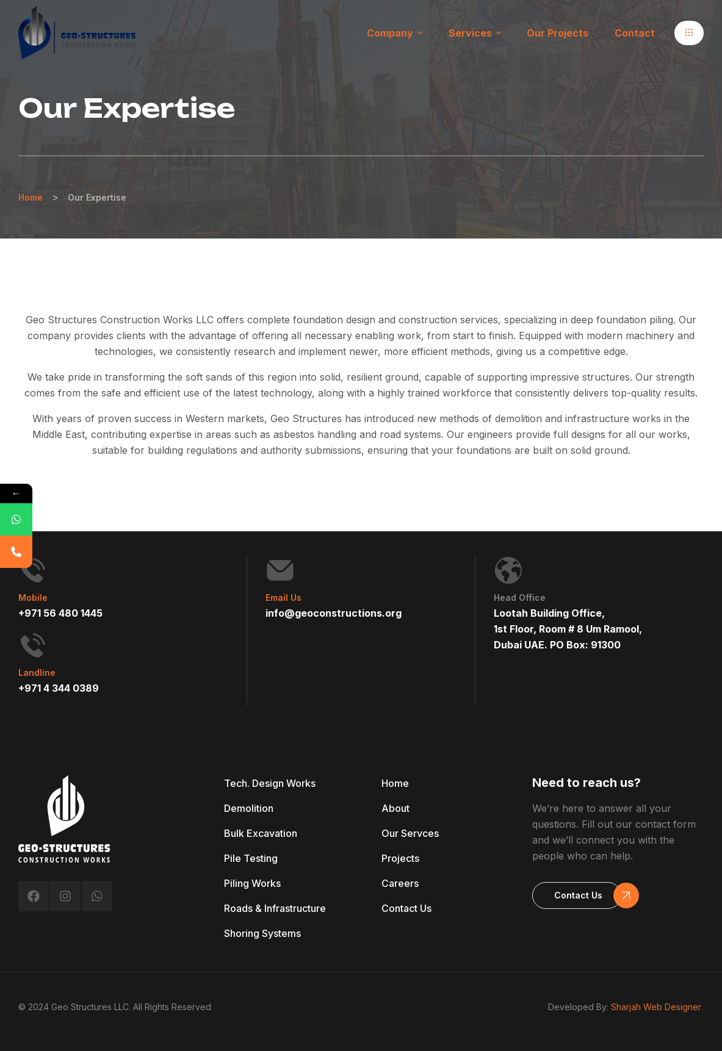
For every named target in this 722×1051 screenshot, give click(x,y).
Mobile (33, 597)
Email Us (283, 597)
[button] (689, 33)
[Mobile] (33, 570)
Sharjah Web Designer (656, 1007)
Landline (37, 672)
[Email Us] (280, 570)
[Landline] (33, 645)
